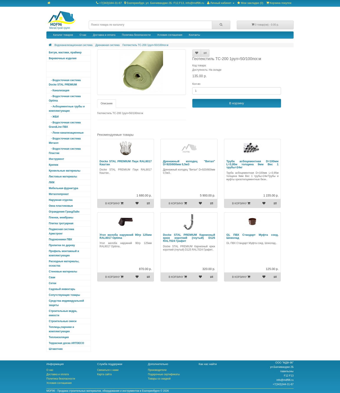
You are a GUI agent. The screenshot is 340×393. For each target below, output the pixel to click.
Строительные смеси (63, 321)
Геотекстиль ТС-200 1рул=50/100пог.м (145, 45)
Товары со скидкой (159, 378)
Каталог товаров (63, 34)
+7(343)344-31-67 (150, 3)
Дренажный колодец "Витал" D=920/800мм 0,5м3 (189, 163)
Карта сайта (104, 374)
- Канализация (59, 90)
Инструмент (56, 158)
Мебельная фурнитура (63, 188)
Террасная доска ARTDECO (66, 343)
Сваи (52, 277)
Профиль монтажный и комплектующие (64, 253)
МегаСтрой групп (61, 20)
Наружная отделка (60, 199)
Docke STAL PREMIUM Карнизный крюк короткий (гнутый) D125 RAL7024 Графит (189, 238)
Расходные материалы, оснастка (64, 263)
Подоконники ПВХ (60, 239)
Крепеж (53, 164)
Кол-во (196, 83)
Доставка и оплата (104, 34)
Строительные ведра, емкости (63, 313)
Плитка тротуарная (61, 223)
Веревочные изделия (63, 58)
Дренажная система (107, 45)
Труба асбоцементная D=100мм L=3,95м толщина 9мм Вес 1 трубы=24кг (252, 164)
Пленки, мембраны (61, 217)
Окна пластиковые (61, 205)
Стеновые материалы (63, 271)
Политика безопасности (136, 34)
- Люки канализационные (66, 132)
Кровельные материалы (64, 170)
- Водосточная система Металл (65, 140)
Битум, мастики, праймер (65, 52)
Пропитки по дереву (62, 245)
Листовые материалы (63, 176)
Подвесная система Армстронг (61, 231)
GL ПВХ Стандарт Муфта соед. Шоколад (252, 236)
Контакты (194, 34)
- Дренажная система (63, 74)
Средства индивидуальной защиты (66, 303)
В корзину (236, 103)
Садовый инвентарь (62, 289)
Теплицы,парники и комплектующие (61, 329)
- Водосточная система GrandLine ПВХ (65, 124)
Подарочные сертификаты (164, 374)
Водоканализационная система (73, 45)
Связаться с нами (107, 370)
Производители (157, 370)
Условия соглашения (169, 34)
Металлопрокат (59, 194)
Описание (107, 103)
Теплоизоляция (59, 337)
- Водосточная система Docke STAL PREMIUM (65, 82)
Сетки (52, 283)
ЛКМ (51, 182)
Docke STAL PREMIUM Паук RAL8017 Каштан (126, 163)
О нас (83, 34)
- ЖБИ (54, 116)
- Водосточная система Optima (65, 98)
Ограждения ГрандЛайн (64, 211)
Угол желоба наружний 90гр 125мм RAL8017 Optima (126, 236)
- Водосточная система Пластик (65, 151)
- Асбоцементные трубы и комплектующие (67, 108)
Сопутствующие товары (64, 294)
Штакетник (56, 348)
